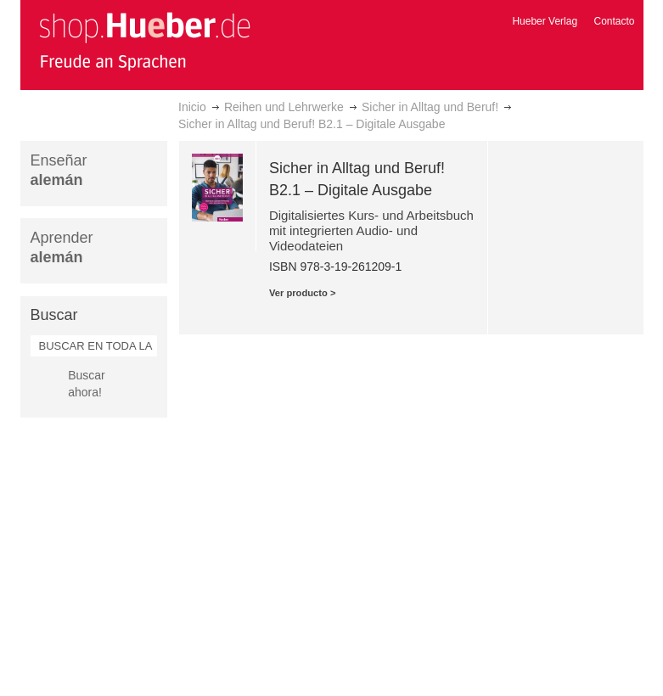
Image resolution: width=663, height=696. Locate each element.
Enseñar (59, 170)
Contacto (613, 21)
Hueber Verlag (544, 21)
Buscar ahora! (86, 383)
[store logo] (144, 41)
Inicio (192, 107)
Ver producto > (302, 293)
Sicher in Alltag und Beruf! (430, 107)
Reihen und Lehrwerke (284, 107)
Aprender (62, 247)
